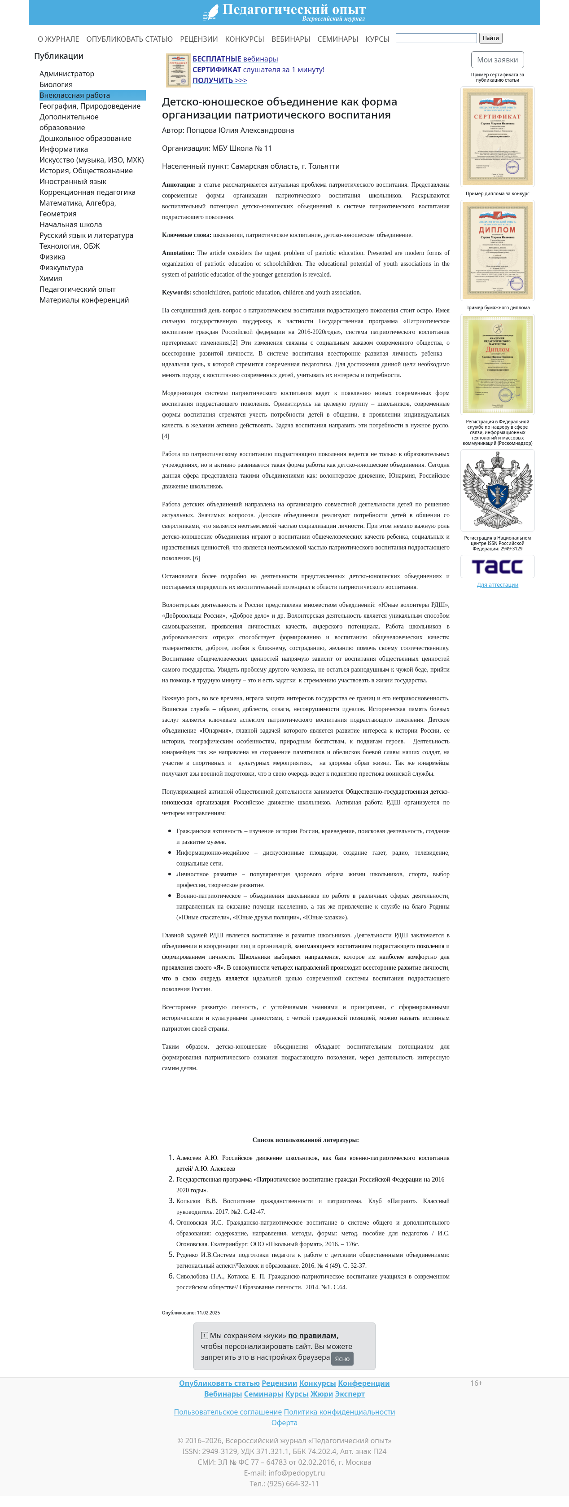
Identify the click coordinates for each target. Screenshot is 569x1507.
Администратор (66, 74)
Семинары (264, 1394)
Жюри (322, 1394)
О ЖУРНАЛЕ (58, 39)
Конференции (364, 1383)
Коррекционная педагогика (87, 192)
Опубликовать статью (219, 1383)
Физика (52, 257)
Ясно (342, 1358)
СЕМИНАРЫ (338, 39)
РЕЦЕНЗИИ (199, 39)
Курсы (297, 1394)
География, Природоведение (89, 106)
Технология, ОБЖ (69, 246)
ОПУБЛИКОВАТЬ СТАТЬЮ (130, 39)
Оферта (284, 1423)
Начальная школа (70, 224)
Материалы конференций (84, 300)
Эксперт (350, 1394)
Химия (50, 278)
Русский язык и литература (86, 235)
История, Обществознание (86, 171)
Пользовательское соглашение (228, 1412)
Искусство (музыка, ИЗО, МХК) (91, 160)
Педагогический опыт (77, 289)
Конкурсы (317, 1383)
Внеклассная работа (74, 95)
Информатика (63, 149)
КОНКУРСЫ (244, 39)
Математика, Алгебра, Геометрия (77, 208)
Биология (56, 84)
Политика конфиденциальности (339, 1412)
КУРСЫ (378, 39)
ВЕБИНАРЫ (291, 39)
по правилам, (313, 1335)
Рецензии (279, 1383)
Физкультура (61, 267)
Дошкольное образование (85, 138)
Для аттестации (498, 585)
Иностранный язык (72, 181)
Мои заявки (497, 60)
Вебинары (223, 1394)
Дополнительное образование (69, 122)
